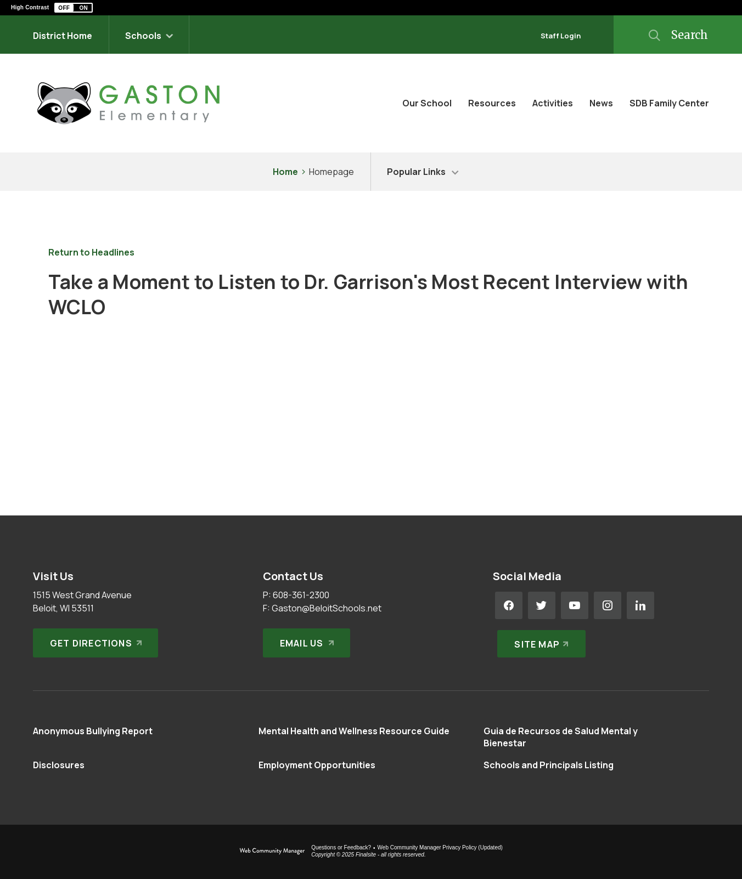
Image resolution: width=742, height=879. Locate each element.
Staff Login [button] (561, 36)
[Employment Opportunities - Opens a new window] (316, 765)
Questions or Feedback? (341, 847)
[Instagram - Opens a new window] (607, 605)
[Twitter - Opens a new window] (541, 605)
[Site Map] (539, 638)
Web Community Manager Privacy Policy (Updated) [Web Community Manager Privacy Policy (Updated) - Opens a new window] (440, 847)
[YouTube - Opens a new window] (574, 605)
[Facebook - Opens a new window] (508, 605)
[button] (73, 8)
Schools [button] (143, 36)
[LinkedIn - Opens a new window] (640, 605)
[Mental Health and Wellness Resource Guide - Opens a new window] (353, 731)
